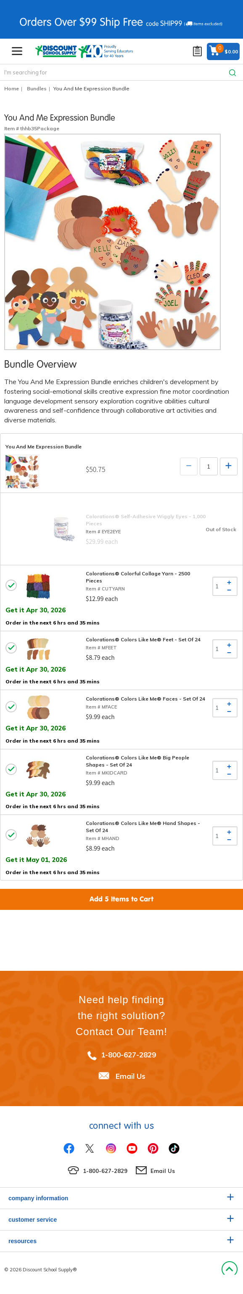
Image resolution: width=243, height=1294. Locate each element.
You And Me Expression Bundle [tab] (43, 446)
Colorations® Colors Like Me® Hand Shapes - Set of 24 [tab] (143, 826)
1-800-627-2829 (128, 1054)
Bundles (37, 88)
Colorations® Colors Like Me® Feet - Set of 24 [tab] (143, 639)
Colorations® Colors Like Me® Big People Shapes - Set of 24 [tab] (137, 761)
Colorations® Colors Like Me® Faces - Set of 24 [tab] (145, 699)
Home (11, 88)
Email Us (130, 1076)
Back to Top (229, 1269)
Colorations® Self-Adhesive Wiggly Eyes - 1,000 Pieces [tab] (146, 520)
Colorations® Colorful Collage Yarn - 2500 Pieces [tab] (138, 577)
